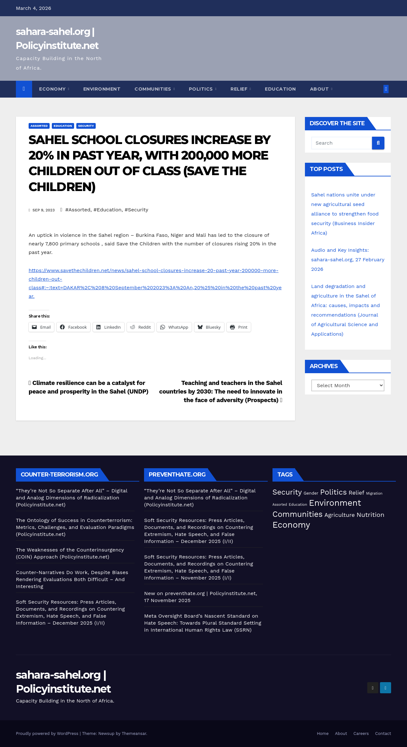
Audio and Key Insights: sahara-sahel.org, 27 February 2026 (347, 259)
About (320, 89)
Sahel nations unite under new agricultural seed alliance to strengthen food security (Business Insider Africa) (345, 214)
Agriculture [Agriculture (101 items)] (339, 514)
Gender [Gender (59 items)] (311, 493)
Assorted (39, 125)
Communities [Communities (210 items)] (297, 514)
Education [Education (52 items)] (298, 504)
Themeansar (134, 733)
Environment (102, 89)
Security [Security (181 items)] (287, 492)
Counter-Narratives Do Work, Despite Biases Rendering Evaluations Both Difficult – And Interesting (72, 579)
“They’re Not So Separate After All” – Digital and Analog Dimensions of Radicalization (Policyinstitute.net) (71, 498)
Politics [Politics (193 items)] (333, 492)
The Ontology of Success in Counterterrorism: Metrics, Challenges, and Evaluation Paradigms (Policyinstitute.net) (75, 527)
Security (86, 125)
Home (322, 733)
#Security (136, 210)
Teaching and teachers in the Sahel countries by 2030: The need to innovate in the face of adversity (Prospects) (220, 391)
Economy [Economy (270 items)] (291, 525)
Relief (240, 89)
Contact (383, 733)
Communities (154, 89)
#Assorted (77, 210)
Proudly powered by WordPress (48, 733)
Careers (361, 733)
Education (280, 89)
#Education (107, 210)
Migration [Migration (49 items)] (374, 493)
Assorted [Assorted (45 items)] (279, 505)
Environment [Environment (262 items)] (335, 503)
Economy (53, 89)
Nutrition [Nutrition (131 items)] (370, 514)
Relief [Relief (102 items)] (356, 492)
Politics (202, 89)
